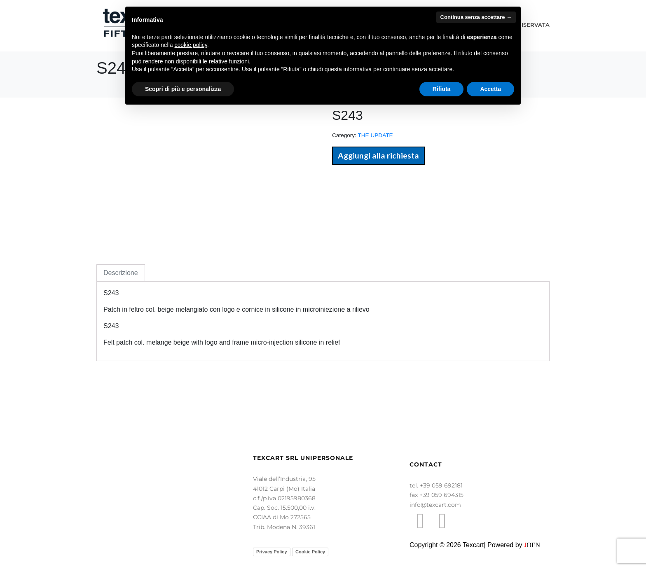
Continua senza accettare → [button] (476, 17)
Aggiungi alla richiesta (378, 155)
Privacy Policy (271, 551)
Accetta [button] (490, 89)
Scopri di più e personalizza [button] (183, 89)
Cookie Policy (310, 551)
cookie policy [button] (191, 45)
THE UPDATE (375, 135)
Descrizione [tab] (120, 272)
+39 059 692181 (441, 485)
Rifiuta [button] (442, 89)
